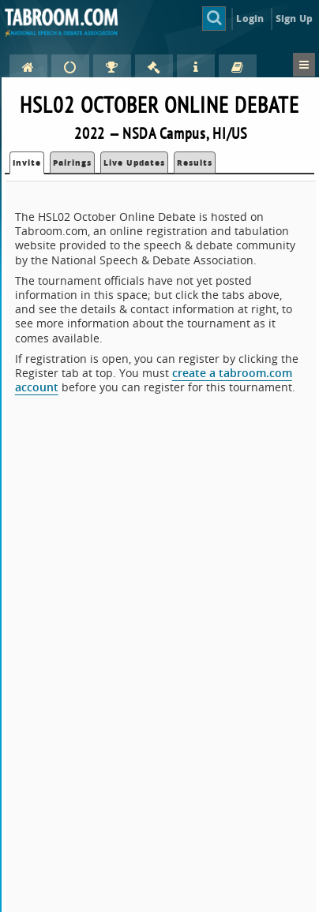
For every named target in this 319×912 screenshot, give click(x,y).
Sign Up (294, 18)
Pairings (72, 162)
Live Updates (134, 162)
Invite (27, 162)
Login (250, 18)
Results (194, 162)
